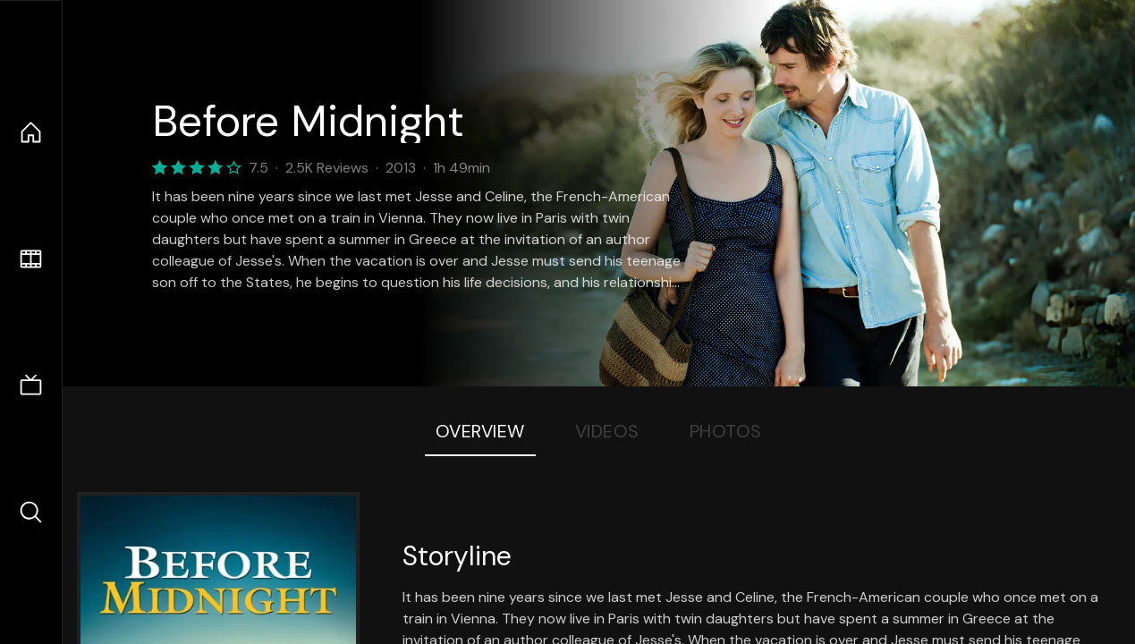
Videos (607, 431)
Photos (726, 431)
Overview (480, 431)
